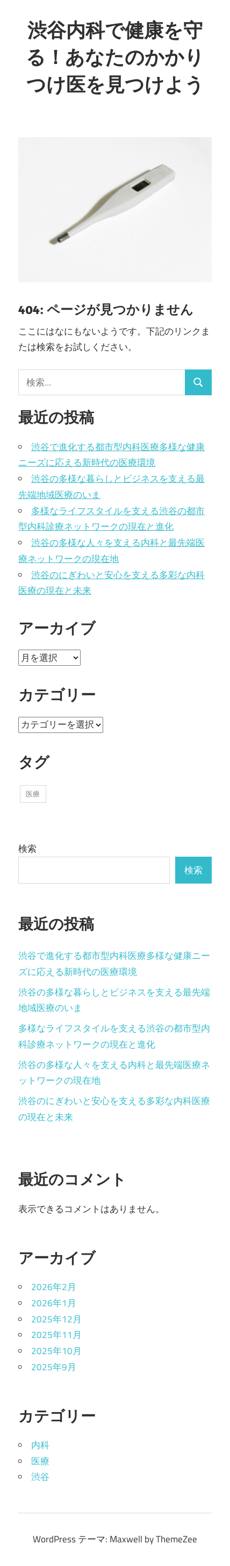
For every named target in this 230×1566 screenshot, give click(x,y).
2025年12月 (56, 1319)
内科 (40, 1445)
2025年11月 (56, 1335)
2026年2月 (53, 1287)
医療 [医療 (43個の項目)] (33, 793)
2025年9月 (53, 1367)
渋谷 (40, 1477)
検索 (27, 849)
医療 (40, 1461)
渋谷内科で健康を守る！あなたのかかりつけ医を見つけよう (115, 57)
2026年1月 (53, 1303)
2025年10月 (56, 1351)
